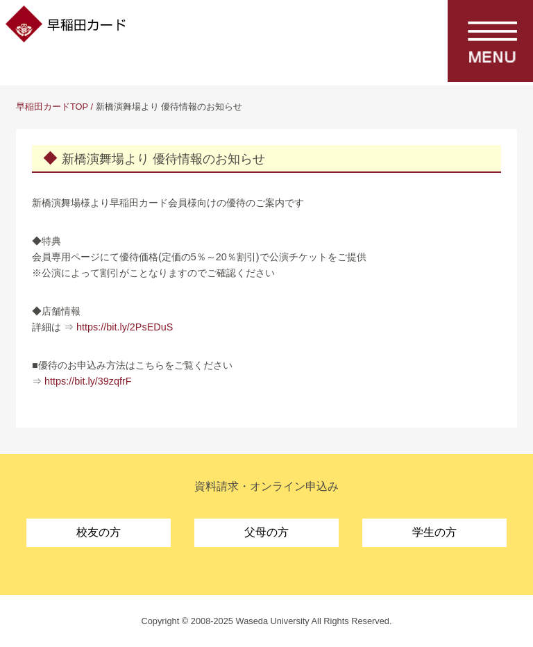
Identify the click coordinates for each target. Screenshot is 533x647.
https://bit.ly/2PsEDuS (124, 327)
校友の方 (98, 532)
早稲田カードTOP (52, 106)
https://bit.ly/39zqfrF (88, 381)
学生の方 (434, 532)
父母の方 (266, 532)
